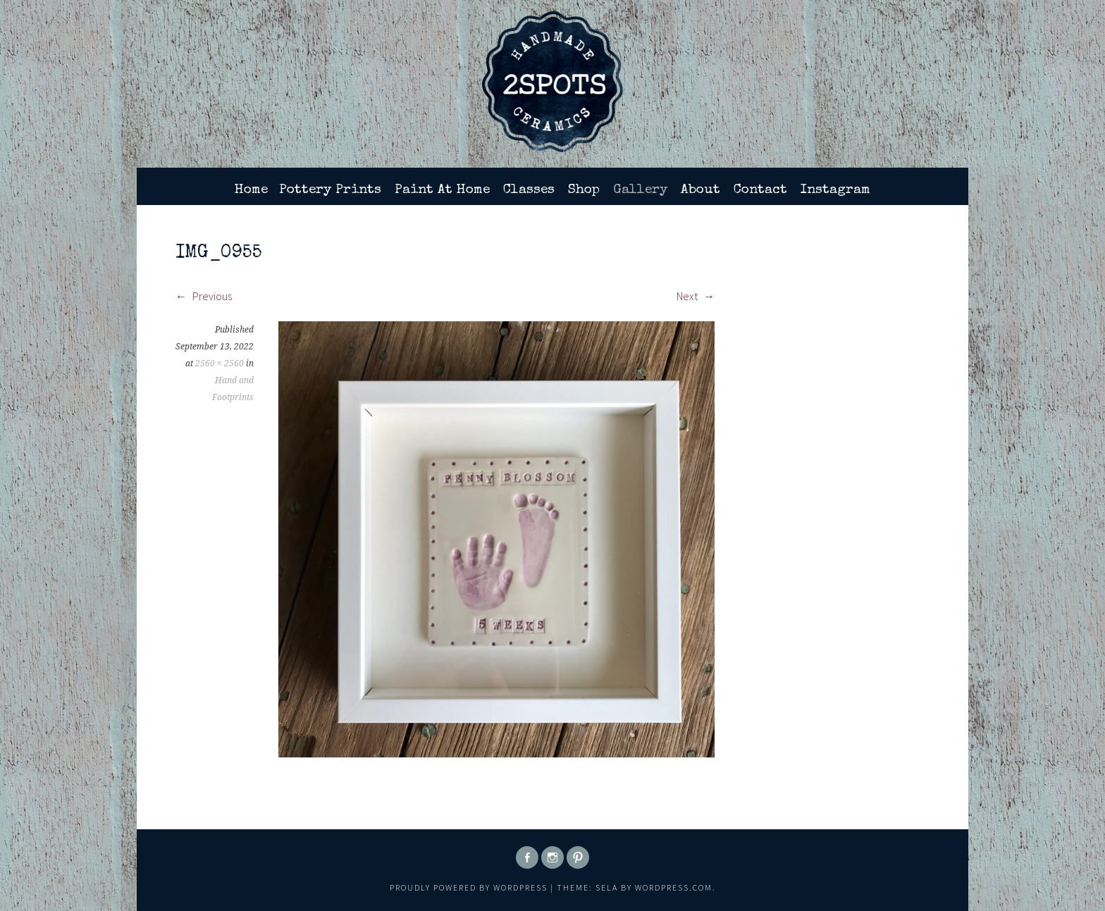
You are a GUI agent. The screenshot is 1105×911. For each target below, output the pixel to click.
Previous (203, 296)
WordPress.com (673, 887)
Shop (584, 190)
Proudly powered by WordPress (469, 887)
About (700, 190)
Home (251, 190)
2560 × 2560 (219, 363)
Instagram (835, 190)
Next (696, 296)
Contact (760, 190)
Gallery (640, 190)
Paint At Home (442, 190)
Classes (529, 190)
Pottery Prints (330, 190)
